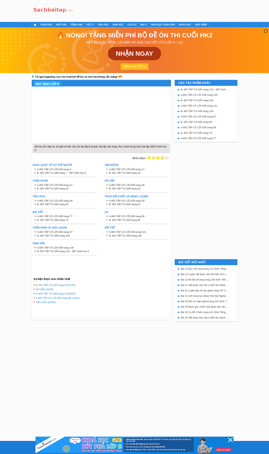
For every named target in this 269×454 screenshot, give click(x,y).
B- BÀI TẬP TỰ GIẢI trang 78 (52, 220)
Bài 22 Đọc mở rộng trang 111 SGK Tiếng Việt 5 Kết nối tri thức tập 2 (205, 268)
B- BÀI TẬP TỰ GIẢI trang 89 (124, 220)
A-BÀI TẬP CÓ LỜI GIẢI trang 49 (55, 200)
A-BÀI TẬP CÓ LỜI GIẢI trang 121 (127, 232)
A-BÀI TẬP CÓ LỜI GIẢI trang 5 (54, 169)
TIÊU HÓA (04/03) (45, 302)
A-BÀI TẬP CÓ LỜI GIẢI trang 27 (55, 185)
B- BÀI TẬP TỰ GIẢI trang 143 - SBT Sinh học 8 (63, 251)
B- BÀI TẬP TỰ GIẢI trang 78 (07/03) (55, 285)
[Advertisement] (143, 10)
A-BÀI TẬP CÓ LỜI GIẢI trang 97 (55, 232)
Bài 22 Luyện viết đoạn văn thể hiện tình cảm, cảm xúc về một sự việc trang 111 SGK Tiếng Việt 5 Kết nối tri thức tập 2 (205, 274)
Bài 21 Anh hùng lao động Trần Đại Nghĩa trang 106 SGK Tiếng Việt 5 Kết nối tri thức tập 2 (205, 296)
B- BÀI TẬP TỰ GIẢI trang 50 (52, 204)
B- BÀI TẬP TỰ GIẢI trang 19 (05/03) (55, 293)
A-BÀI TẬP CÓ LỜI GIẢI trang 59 (127, 200)
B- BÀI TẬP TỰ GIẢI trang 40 (124, 188)
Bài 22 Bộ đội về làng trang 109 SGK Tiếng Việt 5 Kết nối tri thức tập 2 (205, 279)
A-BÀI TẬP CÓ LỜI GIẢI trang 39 (127, 185)
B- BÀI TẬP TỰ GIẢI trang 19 (124, 172)
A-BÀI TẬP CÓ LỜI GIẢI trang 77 (55, 216)
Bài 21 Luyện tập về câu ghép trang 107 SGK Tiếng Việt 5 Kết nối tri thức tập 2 (205, 290)
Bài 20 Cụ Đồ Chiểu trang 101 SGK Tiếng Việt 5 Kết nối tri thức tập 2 (205, 312)
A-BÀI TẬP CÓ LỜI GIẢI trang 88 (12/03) (58, 298)
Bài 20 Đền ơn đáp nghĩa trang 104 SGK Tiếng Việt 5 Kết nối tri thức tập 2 (205, 301)
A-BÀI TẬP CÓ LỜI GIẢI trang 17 (127, 169)
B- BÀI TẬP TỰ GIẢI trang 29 (52, 188)
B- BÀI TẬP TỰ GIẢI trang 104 (53, 235)
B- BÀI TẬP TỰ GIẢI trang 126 (125, 235)
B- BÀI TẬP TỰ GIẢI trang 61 (124, 204)
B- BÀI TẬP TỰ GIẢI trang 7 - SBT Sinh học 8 (61, 172)
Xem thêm (201, 24)
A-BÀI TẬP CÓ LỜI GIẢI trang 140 (55, 247)
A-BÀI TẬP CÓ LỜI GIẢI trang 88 (127, 216)
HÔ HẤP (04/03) (44, 289)
